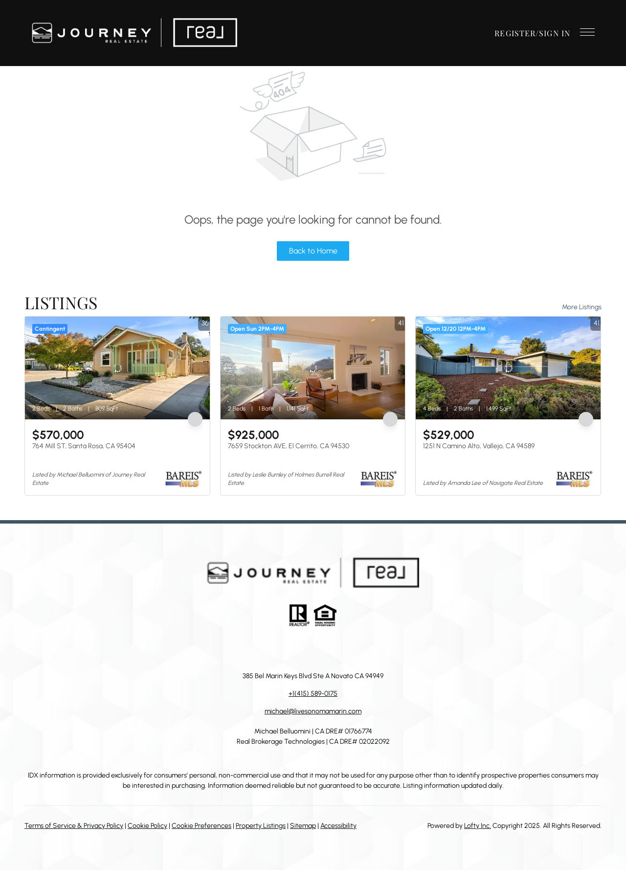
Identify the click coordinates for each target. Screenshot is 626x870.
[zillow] (303, 648)
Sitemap (303, 826)
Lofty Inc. (477, 826)
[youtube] (342, 648)
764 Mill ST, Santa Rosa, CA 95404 (83, 446)
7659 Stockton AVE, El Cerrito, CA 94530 (288, 446)
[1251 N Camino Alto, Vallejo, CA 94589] (508, 368)
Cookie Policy (147, 826)
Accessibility (338, 826)
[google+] (362, 648)
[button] (134, 33)
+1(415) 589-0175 (313, 693)
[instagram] (322, 648)
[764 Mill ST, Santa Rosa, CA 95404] (117, 368)
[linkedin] (283, 648)
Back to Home (313, 250)
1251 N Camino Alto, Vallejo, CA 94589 (479, 446)
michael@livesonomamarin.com (313, 711)
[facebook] (264, 648)
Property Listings (261, 826)
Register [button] (515, 33)
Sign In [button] (554, 33)
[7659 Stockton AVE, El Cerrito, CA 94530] (313, 368)
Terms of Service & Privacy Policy (73, 826)
